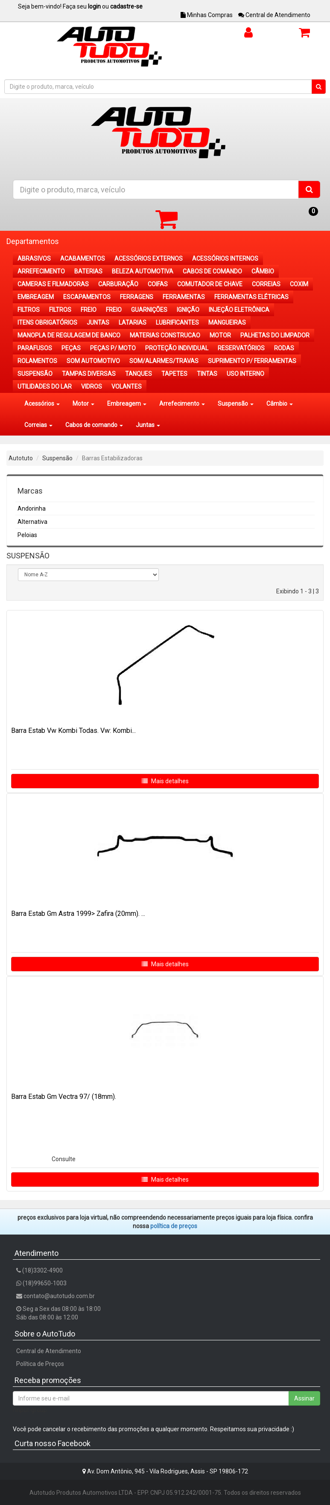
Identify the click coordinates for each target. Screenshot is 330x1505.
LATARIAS (132, 322)
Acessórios (42, 403)
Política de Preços (40, 1363)
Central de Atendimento (274, 15)
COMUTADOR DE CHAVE (209, 284)
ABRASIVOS (34, 258)
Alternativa (32, 521)
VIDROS (91, 386)
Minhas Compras (207, 15)
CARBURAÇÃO (118, 284)
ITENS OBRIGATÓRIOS (47, 322)
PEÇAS (71, 348)
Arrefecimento (182, 403)
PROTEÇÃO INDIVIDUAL (176, 348)
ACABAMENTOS (82, 258)
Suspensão (236, 403)
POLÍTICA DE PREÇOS (173, 1226)
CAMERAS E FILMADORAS (53, 284)
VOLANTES (126, 386)
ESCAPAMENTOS (87, 296)
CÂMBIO (262, 271)
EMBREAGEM (36, 296)
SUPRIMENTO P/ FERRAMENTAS (252, 360)
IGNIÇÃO (188, 309)
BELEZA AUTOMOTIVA (142, 271)
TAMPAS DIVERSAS (89, 373)
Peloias (27, 535)
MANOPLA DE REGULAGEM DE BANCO (69, 335)
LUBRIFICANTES (177, 322)
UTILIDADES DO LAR (45, 386)
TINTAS (207, 373)
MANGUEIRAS (227, 322)
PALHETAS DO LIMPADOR (275, 335)
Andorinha (32, 508)
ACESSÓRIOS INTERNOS (225, 258)
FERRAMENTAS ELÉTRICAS (251, 296)
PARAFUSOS (35, 348)
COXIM (299, 284)
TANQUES (138, 373)
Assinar (304, 1398)
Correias (38, 424)
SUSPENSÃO (35, 373)
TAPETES (174, 373)
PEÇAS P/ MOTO (113, 348)
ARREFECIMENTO (41, 271)
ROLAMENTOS (37, 360)
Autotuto (21, 458)
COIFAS (158, 284)
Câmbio (279, 403)
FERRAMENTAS (184, 296)
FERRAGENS (136, 296)
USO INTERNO (245, 373)
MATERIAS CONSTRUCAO (165, 335)
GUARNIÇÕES (149, 309)
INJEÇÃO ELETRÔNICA (239, 309)
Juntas (148, 424)
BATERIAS (88, 271)
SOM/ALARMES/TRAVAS (164, 360)
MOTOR (220, 335)
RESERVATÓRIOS (241, 348)
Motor (83, 403)
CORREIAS (266, 284)
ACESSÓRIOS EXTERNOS (148, 258)
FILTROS (29, 309)
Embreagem (126, 403)
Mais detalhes (165, 781)
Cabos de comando (94, 424)
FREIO (88, 309)
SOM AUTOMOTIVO (93, 360)
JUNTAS (98, 322)
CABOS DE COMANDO (212, 271)
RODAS (284, 348)
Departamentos (32, 241)
